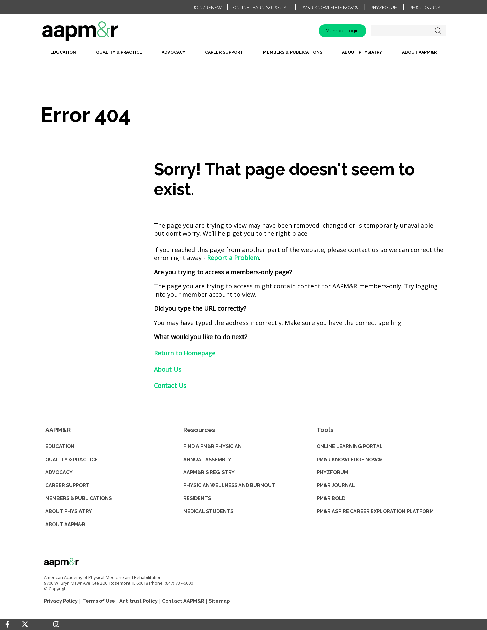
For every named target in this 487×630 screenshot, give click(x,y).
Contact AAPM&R (183, 601)
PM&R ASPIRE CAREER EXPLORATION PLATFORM (375, 511)
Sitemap (219, 601)
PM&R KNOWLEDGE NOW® (349, 459)
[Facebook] (7, 624)
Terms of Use (98, 601)
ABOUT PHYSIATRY (68, 511)
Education (63, 52)
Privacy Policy (61, 601)
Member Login (342, 30)
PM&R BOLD (331, 498)
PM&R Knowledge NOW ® (330, 7)
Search (438, 30)
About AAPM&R (419, 52)
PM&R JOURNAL (336, 485)
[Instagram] (56, 624)
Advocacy (173, 52)
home (101, 33)
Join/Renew (207, 7)
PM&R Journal (426, 7)
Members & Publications (292, 52)
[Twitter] (25, 624)
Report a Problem (233, 258)
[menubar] (243, 54)
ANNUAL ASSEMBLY (207, 459)
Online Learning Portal (261, 7)
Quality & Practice (119, 52)
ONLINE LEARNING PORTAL (350, 446)
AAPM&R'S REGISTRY (209, 472)
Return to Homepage (184, 353)
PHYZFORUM (332, 472)
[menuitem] (63, 54)
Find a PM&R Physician (212, 446)
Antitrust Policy (138, 601)
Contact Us (170, 385)
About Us (167, 369)
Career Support (224, 52)
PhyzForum (384, 7)
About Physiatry (362, 52)
